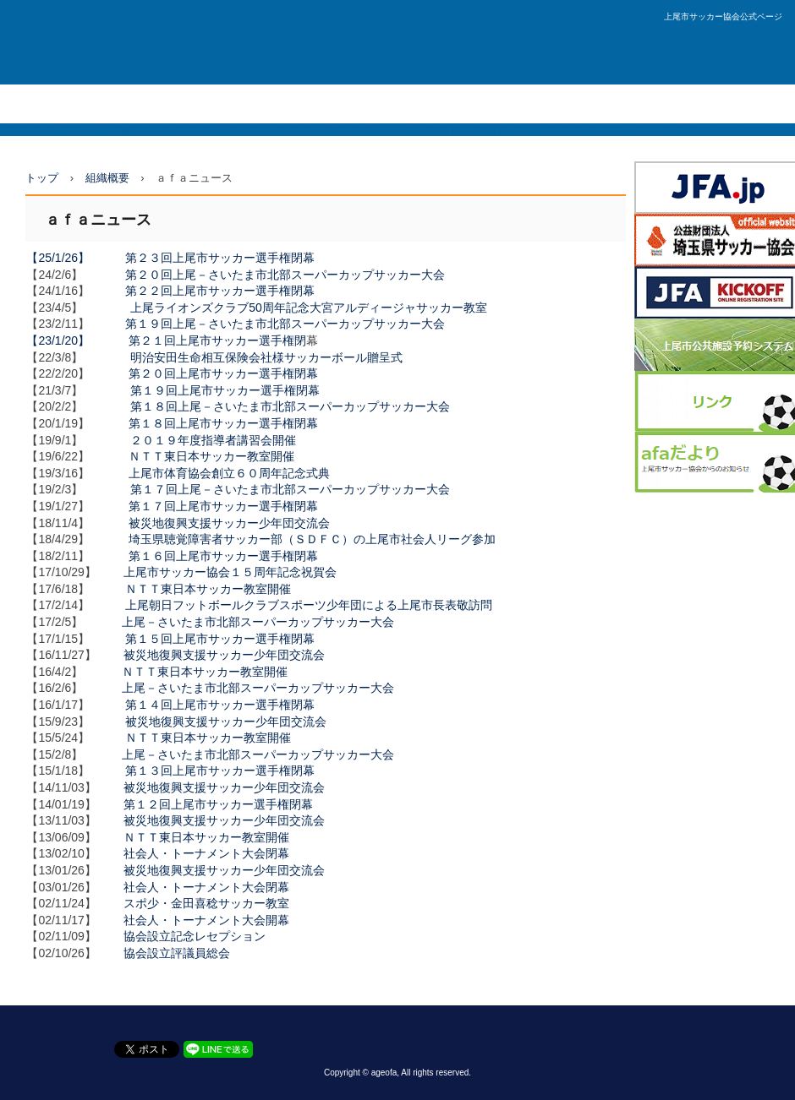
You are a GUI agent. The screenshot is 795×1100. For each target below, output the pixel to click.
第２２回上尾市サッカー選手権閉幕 (220, 290)
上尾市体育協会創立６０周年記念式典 (229, 473)
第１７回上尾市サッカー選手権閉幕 (223, 506)
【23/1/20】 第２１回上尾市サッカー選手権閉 (166, 340)
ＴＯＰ (27, 103)
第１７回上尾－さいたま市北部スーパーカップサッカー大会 (290, 489)
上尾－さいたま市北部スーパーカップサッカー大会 (258, 622)
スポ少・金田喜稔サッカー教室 (206, 903)
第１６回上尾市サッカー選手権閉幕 (223, 556)
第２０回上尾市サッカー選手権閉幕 (223, 373)
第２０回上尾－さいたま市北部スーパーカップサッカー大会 (285, 274)
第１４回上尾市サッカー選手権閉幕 (220, 704)
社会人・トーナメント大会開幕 (206, 920)
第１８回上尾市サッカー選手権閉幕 (223, 423)
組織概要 (370, 103)
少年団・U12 (294, 103)
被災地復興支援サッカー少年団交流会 (229, 523)
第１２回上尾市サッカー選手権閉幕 (218, 804)
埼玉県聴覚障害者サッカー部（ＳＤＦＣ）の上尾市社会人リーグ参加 (312, 539)
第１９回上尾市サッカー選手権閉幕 (225, 390)
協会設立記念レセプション (194, 936)
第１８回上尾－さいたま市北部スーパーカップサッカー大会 (290, 406)
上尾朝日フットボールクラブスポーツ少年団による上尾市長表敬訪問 (308, 605)
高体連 (137, 103)
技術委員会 (518, 103)
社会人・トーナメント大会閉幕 (206, 853)
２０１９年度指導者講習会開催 (213, 440)
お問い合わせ (601, 103)
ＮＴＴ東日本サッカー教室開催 (211, 456)
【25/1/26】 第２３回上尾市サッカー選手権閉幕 (170, 257)
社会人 (82, 103)
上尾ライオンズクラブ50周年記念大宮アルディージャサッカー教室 (308, 307)
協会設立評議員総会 (176, 953)
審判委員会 (441, 103)
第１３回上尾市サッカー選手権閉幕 (220, 770)
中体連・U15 (208, 103)
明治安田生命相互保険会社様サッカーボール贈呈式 (266, 357)
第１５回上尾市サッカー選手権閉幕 (220, 638)
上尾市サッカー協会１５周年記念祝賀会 (230, 572)
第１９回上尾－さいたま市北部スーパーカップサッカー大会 (285, 323)
